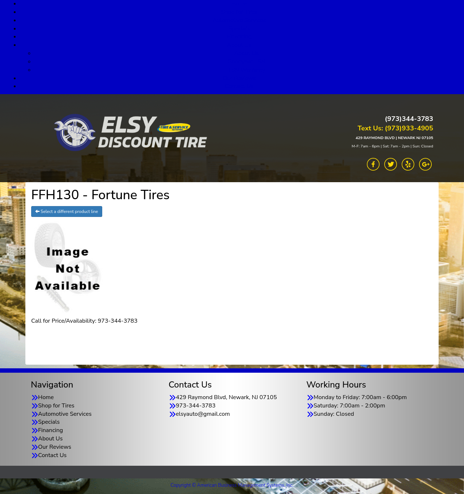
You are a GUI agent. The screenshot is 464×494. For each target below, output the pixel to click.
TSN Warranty (246, 70)
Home (46, 397)
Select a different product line (66, 211)
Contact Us (239, 86)
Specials (239, 29)
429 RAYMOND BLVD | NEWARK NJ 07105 (394, 138)
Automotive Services (239, 20)
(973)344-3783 (409, 119)
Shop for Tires (239, 12)
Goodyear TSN (247, 62)
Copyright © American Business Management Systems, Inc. (232, 485)
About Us (239, 45)
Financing (239, 37)
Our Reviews (239, 78)
